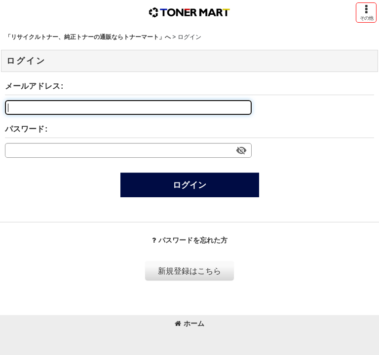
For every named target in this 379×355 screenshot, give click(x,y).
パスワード (24, 128)
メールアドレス (32, 85)
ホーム (189, 323)
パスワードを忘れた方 (189, 240)
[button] (366, 12)
